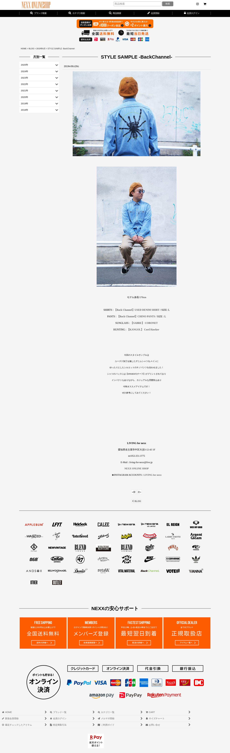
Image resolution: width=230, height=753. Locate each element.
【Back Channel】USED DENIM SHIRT (136, 309)
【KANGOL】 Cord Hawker (143, 329)
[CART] (205, 4)
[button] (115, 13)
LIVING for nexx (153, 474)
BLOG (136, 501)
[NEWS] (197, 4)
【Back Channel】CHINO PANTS (136, 316)
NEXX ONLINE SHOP (136, 468)
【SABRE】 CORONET (144, 323)
